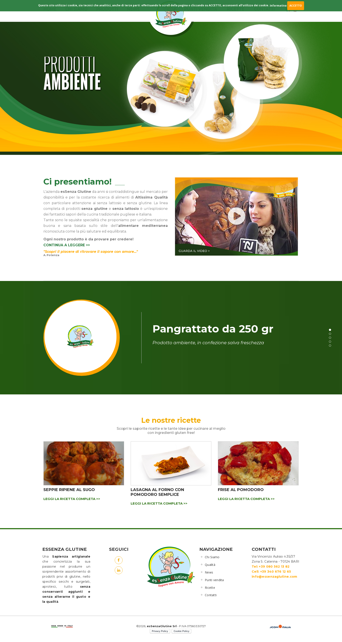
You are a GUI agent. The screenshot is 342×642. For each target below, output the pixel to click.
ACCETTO (295, 5)
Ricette (210, 587)
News (209, 572)
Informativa (278, 5)
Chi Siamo (212, 557)
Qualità (210, 565)
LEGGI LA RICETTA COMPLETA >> (71, 499)
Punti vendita (214, 580)
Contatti (211, 595)
